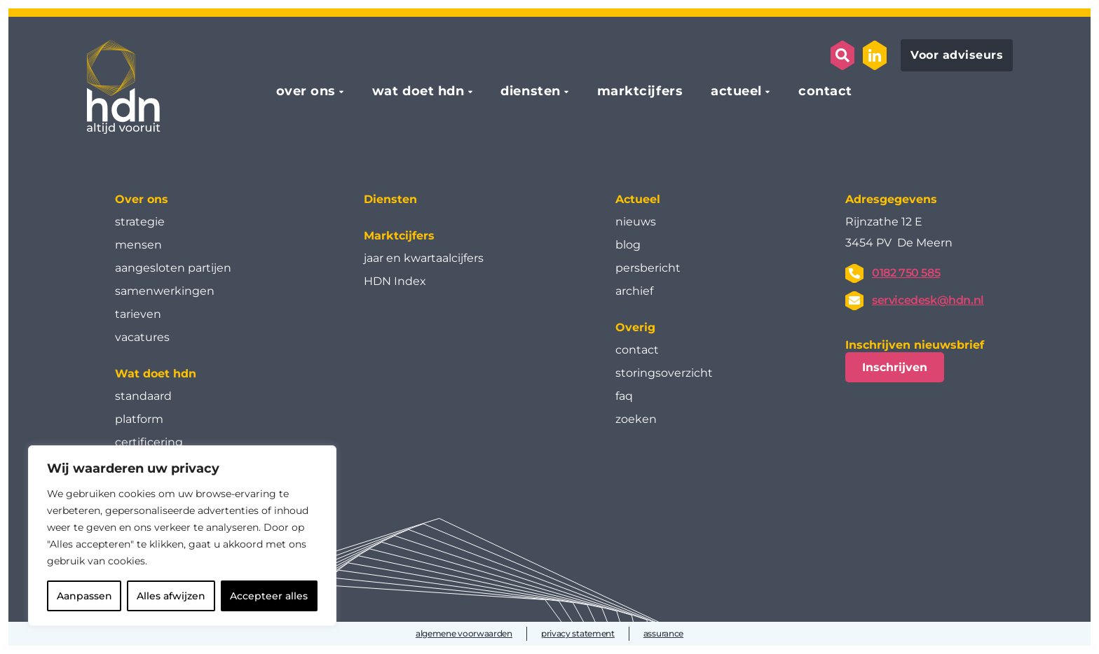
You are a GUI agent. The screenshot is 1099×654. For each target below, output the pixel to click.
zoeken (636, 419)
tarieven (138, 314)
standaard (143, 396)
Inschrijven (894, 367)
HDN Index (395, 281)
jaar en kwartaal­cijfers (424, 258)
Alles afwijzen (171, 596)
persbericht (648, 267)
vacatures (142, 337)
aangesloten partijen (173, 267)
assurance (663, 633)
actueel (736, 92)
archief (634, 291)
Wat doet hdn (155, 373)
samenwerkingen (164, 291)
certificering (149, 442)
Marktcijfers (399, 235)
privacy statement (578, 633)
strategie (140, 221)
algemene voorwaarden (464, 633)
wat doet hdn (418, 92)
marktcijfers (640, 92)
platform (139, 419)
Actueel (637, 199)
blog (628, 244)
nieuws (635, 221)
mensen (138, 244)
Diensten (390, 199)
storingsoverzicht (664, 373)
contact (825, 92)
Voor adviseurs (956, 55)
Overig (635, 327)
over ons (306, 92)
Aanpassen (84, 596)
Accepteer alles (269, 596)
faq (624, 396)
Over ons (141, 199)
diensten (530, 92)
